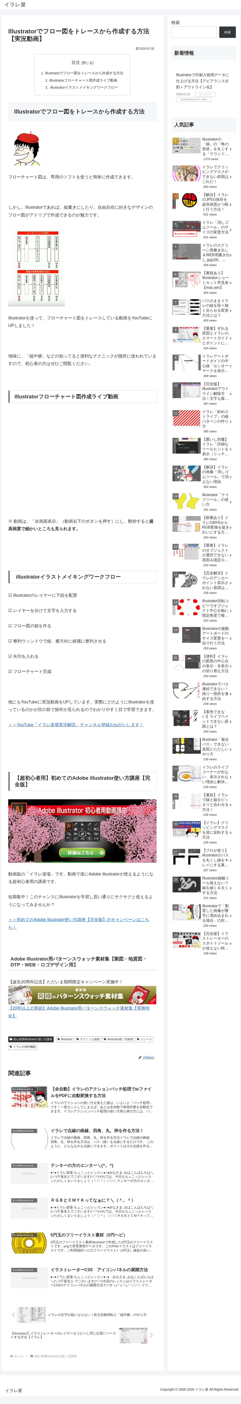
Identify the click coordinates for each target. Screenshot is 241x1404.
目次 (76, 62)
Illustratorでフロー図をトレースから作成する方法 (84, 73)
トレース (144, 1040)
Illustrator (64, 1040)
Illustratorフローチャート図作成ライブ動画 (83, 81)
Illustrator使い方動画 (118, 1040)
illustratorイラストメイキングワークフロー (83, 88)
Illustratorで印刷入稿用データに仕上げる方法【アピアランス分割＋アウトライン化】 (202, 81)
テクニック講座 (88, 1040)
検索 (175, 22)
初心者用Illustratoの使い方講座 (31, 1040)
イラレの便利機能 (23, 1048)
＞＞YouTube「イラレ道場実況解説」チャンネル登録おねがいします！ (76, 726)
